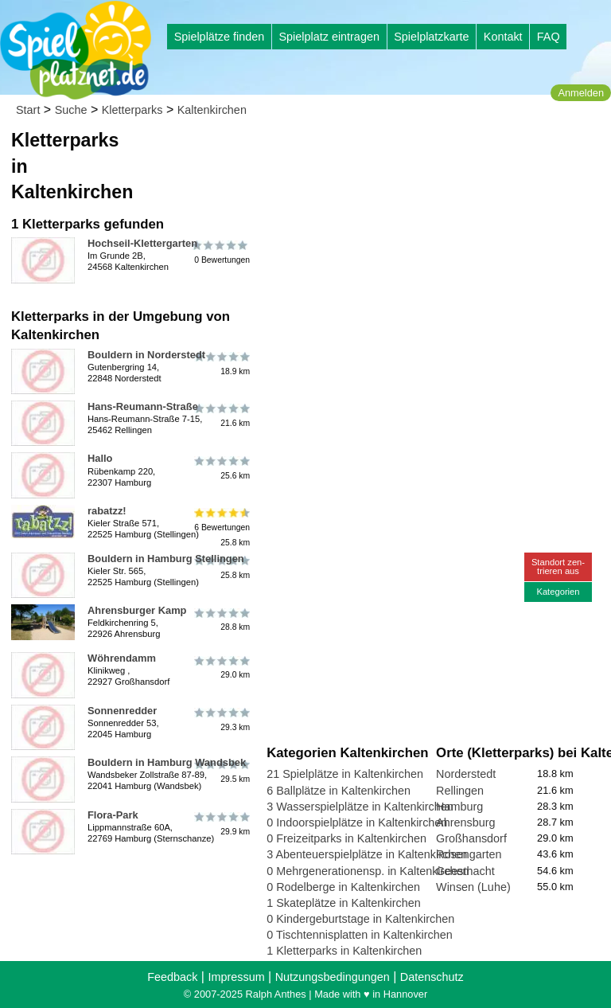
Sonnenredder (122, 711)
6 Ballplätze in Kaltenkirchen (339, 790)
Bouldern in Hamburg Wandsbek (167, 762)
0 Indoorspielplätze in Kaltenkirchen (357, 822)
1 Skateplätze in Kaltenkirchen (344, 903)
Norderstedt (466, 774)
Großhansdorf (471, 838)
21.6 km (221, 416)
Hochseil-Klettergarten (142, 243)
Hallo (100, 458)
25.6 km (221, 467)
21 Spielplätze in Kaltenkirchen (345, 774)
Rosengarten (468, 854)
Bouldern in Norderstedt (146, 355)
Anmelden (581, 93)
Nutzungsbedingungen (332, 977)
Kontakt (503, 36)
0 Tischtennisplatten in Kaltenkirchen (360, 934)
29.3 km (221, 720)
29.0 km (221, 667)
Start (28, 110)
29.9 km (221, 824)
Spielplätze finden (219, 36)
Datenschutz (432, 977)
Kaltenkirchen (212, 110)
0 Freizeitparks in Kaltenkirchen (346, 838)
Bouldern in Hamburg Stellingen (166, 559)
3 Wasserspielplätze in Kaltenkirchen (360, 806)
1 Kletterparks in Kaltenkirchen (344, 950)
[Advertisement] (435, 238)
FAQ (548, 36)
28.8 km (221, 619)
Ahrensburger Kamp (137, 610)
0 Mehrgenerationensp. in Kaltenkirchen (368, 871)
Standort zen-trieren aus (558, 566)
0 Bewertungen (221, 252)
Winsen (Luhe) (473, 887)
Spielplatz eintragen (328, 36)
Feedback (172, 977)
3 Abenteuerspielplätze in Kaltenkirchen (367, 854)
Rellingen (460, 790)
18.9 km (221, 364)
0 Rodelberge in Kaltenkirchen (343, 887)
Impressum (236, 977)
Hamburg (459, 806)
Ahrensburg (465, 822)
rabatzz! (107, 511)
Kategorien (557, 591)
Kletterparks (132, 110)
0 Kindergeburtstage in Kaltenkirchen (360, 918)
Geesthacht (465, 871)
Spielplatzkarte (431, 36)
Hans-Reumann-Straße (143, 406)
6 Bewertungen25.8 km (221, 527)
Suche (71, 110)
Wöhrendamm (122, 658)
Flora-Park (113, 815)
